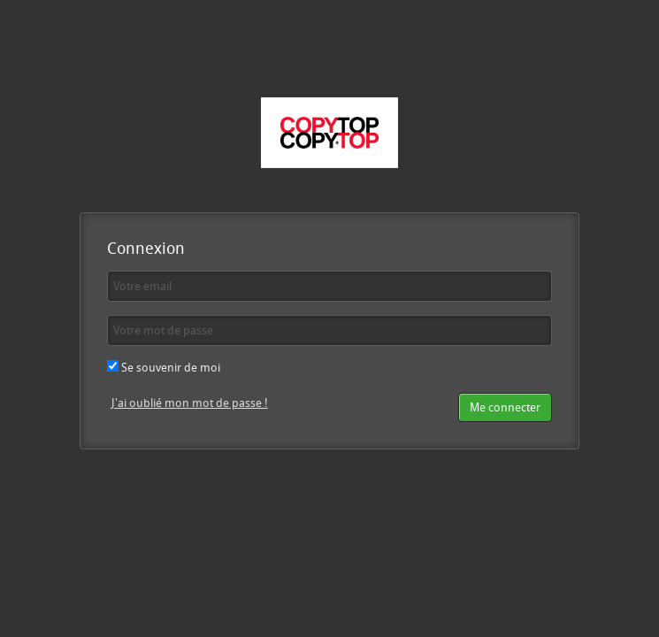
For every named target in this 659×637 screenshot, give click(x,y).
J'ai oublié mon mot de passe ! (189, 403)
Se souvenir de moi (163, 367)
